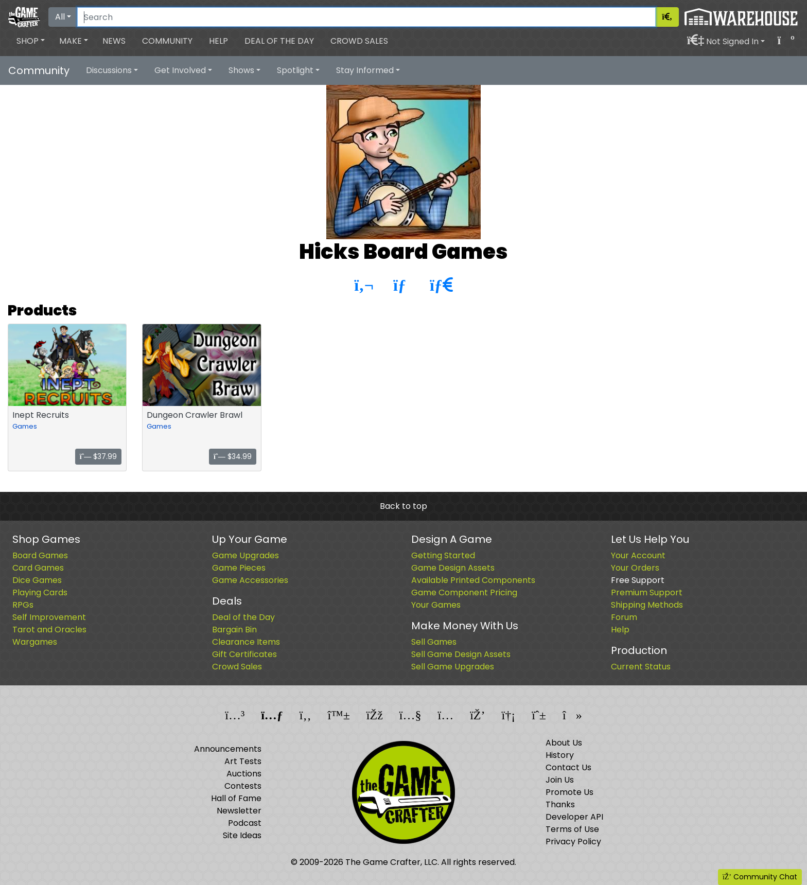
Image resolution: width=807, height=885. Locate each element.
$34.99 (233, 456)
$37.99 (98, 456)
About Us (564, 743)
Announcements (227, 749)
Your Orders (635, 568)
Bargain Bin (234, 629)
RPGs (22, 605)
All (60, 17)
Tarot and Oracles (49, 629)
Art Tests (242, 761)
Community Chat (760, 877)
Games (24, 426)
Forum (624, 617)
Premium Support (646, 592)
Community (167, 41)
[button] (30, 41)
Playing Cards (39, 592)
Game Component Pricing (464, 592)
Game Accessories (250, 580)
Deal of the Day (279, 41)
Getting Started (443, 555)
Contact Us (568, 767)
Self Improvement (49, 617)
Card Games (38, 568)
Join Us (560, 780)
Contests (242, 786)
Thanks (560, 804)
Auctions (243, 774)
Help (218, 41)
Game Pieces (239, 568)
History (560, 755)
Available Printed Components (473, 580)
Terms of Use (572, 829)
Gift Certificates (244, 654)
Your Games (436, 605)
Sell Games (434, 642)
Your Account (638, 555)
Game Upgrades (245, 555)
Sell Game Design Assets (461, 654)
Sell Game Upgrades (452, 666)
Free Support (637, 580)
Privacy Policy (573, 841)
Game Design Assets (453, 568)
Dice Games (37, 580)
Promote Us (569, 792)
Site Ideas (242, 835)
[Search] (366, 17)
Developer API (574, 817)
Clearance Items (246, 642)
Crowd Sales (359, 41)
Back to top (403, 506)
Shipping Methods (647, 605)
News (114, 41)
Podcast (244, 823)
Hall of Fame (236, 798)
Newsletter (239, 811)
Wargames (34, 642)
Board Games (40, 555)
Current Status (641, 666)
